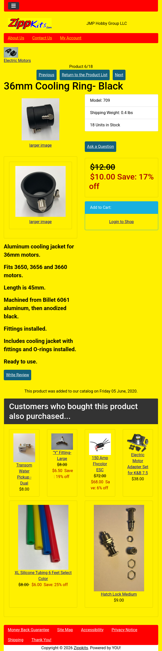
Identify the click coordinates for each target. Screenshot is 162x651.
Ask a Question (100, 146)
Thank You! (41, 639)
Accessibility (92, 629)
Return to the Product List (84, 74)
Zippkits (81, 647)
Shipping (15, 639)
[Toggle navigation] (13, 6)
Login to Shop (121, 221)
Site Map (65, 629)
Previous (46, 74)
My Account (71, 38)
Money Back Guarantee (28, 629)
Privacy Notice (124, 629)
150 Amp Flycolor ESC (100, 463)
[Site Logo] (30, 23)
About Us (16, 38)
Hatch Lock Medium (119, 594)
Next (119, 74)
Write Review (17, 375)
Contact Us (42, 38)
